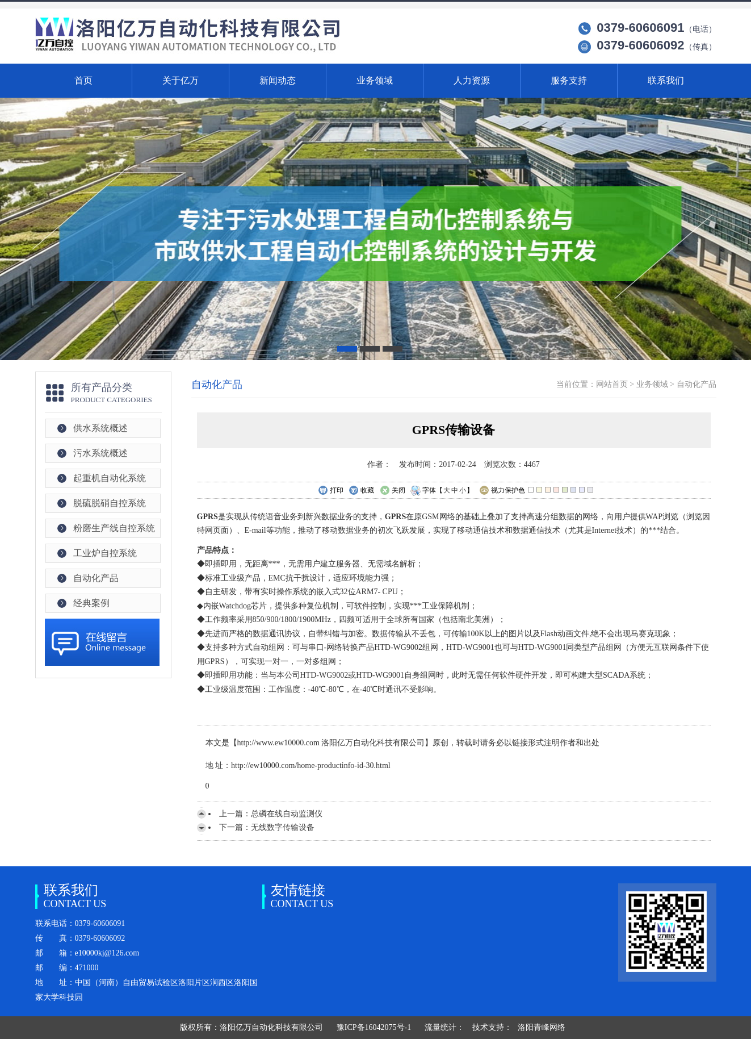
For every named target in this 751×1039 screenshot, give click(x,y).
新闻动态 (277, 80)
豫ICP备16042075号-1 (374, 1027)
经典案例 (91, 603)
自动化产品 (96, 578)
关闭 (392, 491)
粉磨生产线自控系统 (114, 528)
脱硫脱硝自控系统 (109, 503)
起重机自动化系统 (109, 478)
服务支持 (569, 80)
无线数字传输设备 (282, 827)
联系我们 (666, 80)
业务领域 (374, 80)
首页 (83, 80)
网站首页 (612, 384)
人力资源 (472, 80)
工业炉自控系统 (105, 553)
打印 (330, 491)
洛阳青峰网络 (541, 1027)
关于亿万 (180, 80)
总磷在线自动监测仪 (286, 813)
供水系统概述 (100, 428)
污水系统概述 (100, 453)
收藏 (361, 491)
